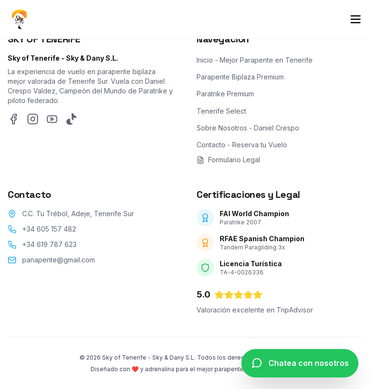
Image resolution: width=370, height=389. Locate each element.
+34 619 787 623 (49, 248)
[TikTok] (71, 123)
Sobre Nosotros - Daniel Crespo (248, 131)
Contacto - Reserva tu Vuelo (242, 148)
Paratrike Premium (225, 97)
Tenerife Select (221, 114)
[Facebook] (13, 123)
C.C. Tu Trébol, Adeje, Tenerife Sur (78, 217)
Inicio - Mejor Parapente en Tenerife (255, 64)
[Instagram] (33, 123)
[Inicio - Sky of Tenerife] (19, 19)
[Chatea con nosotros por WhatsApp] (299, 363)
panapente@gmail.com (58, 263)
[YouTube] (52, 123)
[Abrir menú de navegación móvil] (355, 19)
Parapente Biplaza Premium (240, 81)
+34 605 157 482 (49, 233)
